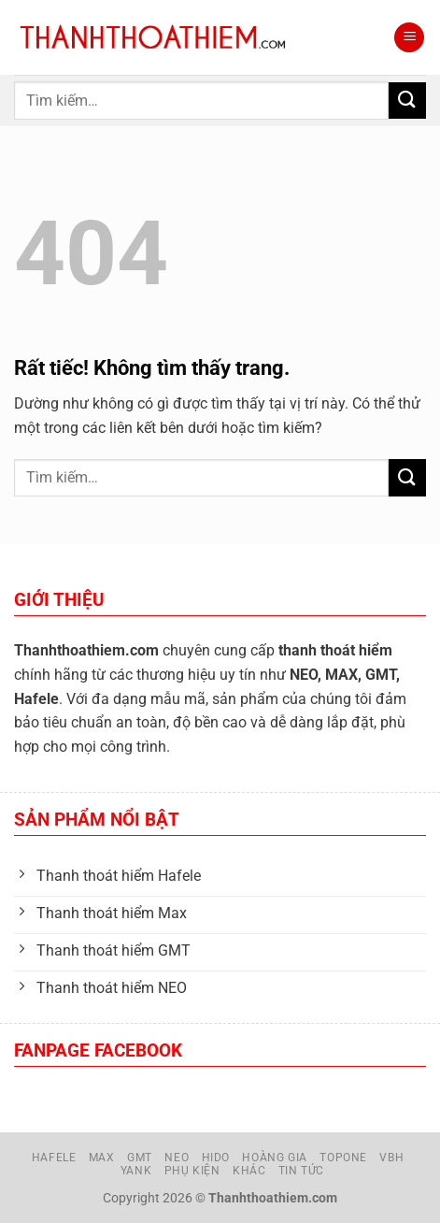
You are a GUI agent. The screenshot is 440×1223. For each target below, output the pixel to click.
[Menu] (409, 37)
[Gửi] (407, 100)
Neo (176, 1157)
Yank (136, 1170)
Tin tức (301, 1170)
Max (102, 1157)
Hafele (54, 1157)
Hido (216, 1157)
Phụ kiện (192, 1170)
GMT (139, 1157)
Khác (249, 1170)
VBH (391, 1157)
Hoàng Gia (274, 1157)
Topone (343, 1157)
